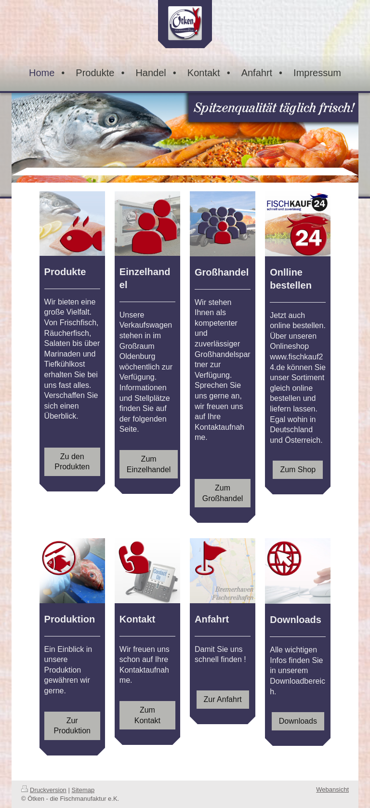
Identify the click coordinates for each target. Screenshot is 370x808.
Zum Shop (298, 469)
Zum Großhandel (222, 493)
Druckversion (43, 790)
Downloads (298, 721)
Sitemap (83, 790)
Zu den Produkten (72, 461)
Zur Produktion (72, 725)
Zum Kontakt (147, 715)
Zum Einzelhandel (149, 464)
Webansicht (332, 789)
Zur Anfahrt (223, 699)
